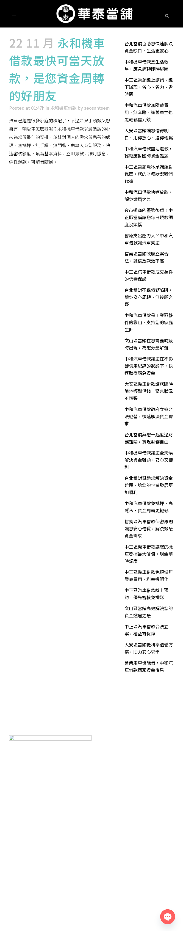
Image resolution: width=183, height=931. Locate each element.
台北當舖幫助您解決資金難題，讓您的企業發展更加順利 (148, 485)
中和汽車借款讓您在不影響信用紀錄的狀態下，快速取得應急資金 (148, 365)
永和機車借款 (63, 107)
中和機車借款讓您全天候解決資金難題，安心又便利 (148, 459)
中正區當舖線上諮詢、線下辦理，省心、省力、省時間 (148, 86)
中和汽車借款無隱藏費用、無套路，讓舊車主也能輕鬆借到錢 (148, 112)
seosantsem (97, 107)
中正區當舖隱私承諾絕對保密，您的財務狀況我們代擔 (148, 173)
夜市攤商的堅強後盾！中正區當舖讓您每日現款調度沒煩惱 (148, 217)
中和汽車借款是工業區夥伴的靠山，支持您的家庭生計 (148, 322)
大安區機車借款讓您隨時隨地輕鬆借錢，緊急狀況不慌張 (148, 391)
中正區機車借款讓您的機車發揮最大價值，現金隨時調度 (148, 553)
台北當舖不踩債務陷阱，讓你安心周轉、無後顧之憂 (148, 297)
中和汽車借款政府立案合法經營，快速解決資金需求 (148, 416)
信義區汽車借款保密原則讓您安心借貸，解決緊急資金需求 (148, 528)
